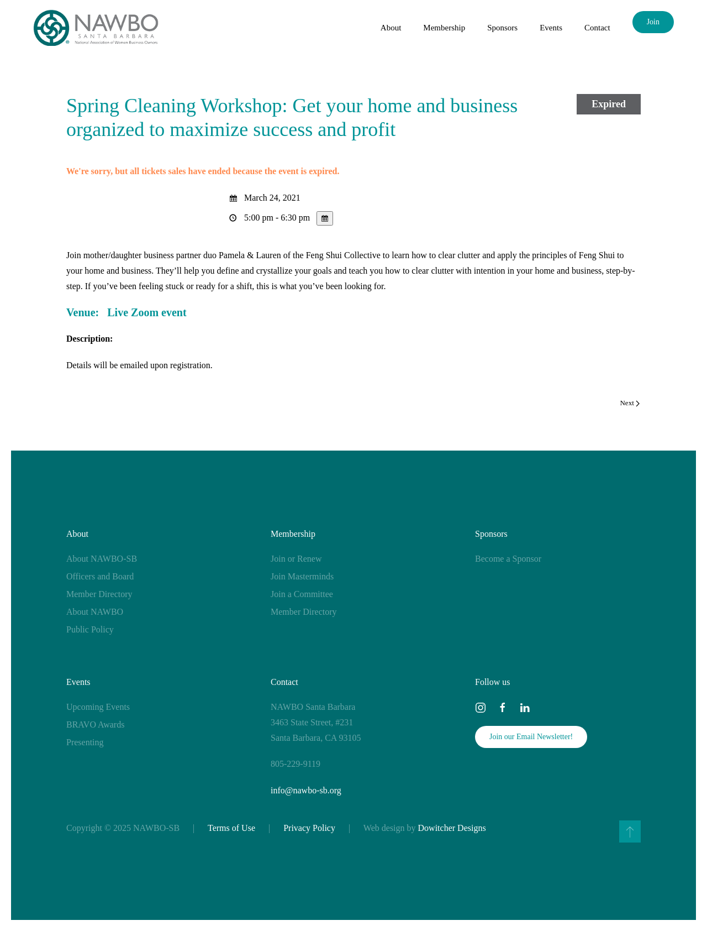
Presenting (85, 742)
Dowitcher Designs (452, 828)
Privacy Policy (309, 828)
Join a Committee (302, 594)
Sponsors (491, 533)
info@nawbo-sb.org (306, 790)
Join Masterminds (302, 576)
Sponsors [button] (502, 27)
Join (653, 22)
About (77, 533)
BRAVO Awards (95, 724)
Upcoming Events (98, 707)
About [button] (391, 27)
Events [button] (551, 27)
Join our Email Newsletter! (531, 737)
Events (78, 682)
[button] (630, 831)
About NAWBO (94, 611)
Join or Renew (296, 558)
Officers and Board (100, 576)
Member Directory (99, 594)
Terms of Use (231, 828)
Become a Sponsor (508, 558)
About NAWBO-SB (101, 558)
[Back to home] (96, 27)
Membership (293, 533)
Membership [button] (444, 27)
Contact (597, 27)
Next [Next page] (630, 403)
